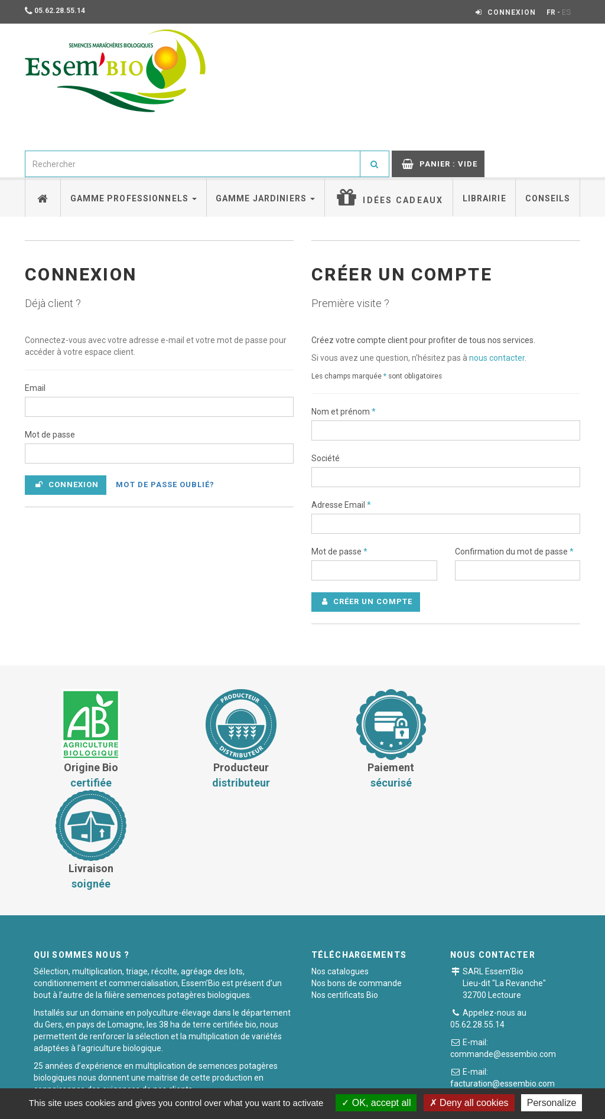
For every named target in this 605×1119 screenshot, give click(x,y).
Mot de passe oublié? (165, 484)
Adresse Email (341, 505)
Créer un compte (367, 601)
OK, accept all (376, 1103)
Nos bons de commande (356, 882)
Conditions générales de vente (188, 1080)
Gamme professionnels (133, 198)
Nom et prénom (343, 411)
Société (325, 458)
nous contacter (497, 358)
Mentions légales (380, 1080)
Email (35, 388)
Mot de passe (50, 434)
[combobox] (192, 164)
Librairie (484, 198)
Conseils (548, 198)
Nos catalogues (340, 870)
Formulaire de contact (522, 1003)
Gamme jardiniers (265, 198)
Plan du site (451, 1080)
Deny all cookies (469, 1103)
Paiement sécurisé (297, 1080)
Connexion (67, 484)
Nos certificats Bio (344, 894)
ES (566, 12)
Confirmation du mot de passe (514, 551)
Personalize (552, 1103)
